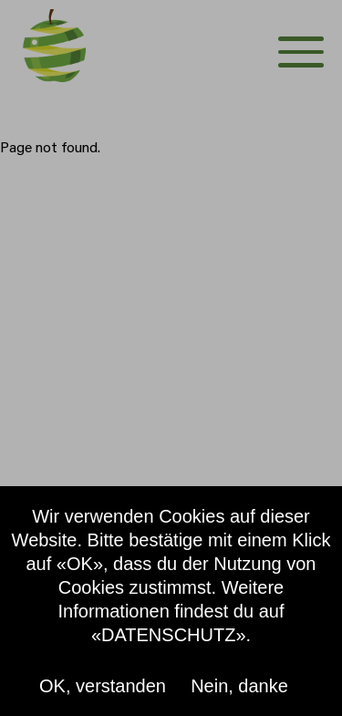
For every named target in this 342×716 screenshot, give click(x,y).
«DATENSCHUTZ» (168, 635)
